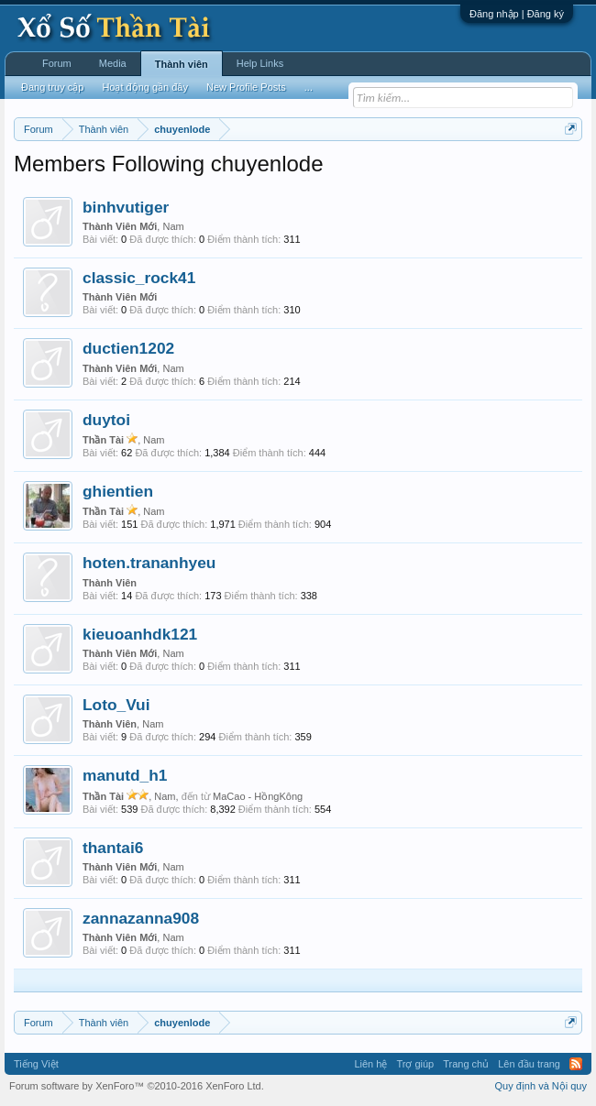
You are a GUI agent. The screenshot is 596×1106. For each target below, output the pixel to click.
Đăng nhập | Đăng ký (516, 13)
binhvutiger (126, 207)
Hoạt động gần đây (145, 87)
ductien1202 (128, 348)
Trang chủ (466, 1063)
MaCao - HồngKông (258, 796)
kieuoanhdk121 (140, 634)
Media (113, 63)
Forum (57, 63)
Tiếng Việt (36, 1063)
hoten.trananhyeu (149, 562)
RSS (575, 1063)
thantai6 (113, 847)
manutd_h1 (125, 775)
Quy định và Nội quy (541, 1085)
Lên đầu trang (529, 1063)
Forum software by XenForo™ (136, 1085)
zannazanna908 (141, 918)
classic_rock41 (139, 277)
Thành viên (181, 64)
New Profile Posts (246, 87)
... (308, 87)
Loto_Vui (116, 704)
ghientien (118, 491)
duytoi (106, 420)
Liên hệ (370, 1063)
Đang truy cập (52, 87)
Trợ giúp (415, 1063)
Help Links (260, 63)
